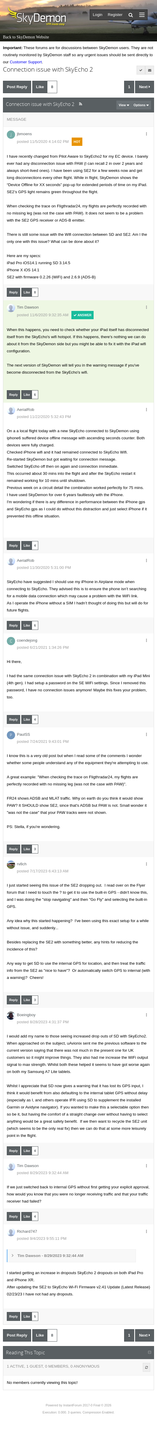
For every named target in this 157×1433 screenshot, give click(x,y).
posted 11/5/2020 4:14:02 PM (43, 141)
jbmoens (24, 134)
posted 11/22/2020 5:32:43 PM (44, 416)
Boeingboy (26, 1015)
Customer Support (26, 62)
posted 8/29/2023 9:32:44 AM (42, 1173)
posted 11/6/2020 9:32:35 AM (42, 315)
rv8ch (22, 864)
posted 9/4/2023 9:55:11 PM (41, 1238)
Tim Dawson (28, 307)
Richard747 (27, 1231)
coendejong (27, 640)
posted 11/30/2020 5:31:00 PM (44, 567)
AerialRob (25, 409)
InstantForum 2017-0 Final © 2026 (87, 1405)
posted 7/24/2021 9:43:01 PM (43, 741)
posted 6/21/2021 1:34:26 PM (43, 647)
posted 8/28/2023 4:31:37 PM (43, 1022)
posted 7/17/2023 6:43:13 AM (42, 871)
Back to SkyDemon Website (26, 37)
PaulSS (23, 734)
